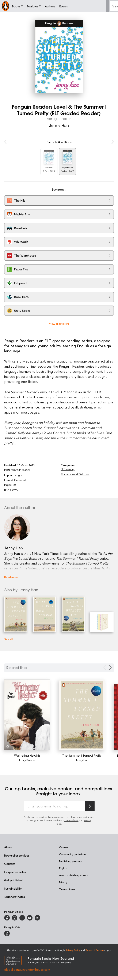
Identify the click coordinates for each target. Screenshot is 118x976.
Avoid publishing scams (73, 875)
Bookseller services (16, 855)
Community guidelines (72, 854)
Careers (63, 847)
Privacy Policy (73, 950)
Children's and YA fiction (75, 474)
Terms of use (67, 889)
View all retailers (59, 323)
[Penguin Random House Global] (16, 959)
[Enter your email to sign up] (54, 806)
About (8, 847)
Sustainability (13, 888)
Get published (13, 880)
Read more (11, 577)
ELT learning (68, 469)
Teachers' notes (14, 896)
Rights (63, 868)
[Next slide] (110, 667)
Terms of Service (94, 950)
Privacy (63, 882)
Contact (9, 863)
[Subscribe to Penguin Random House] (90, 806)
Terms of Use (71, 820)
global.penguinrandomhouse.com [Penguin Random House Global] (27, 969)
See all (8, 639)
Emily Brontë (27, 760)
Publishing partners (70, 861)
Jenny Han (59, 125)
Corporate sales (15, 872)
